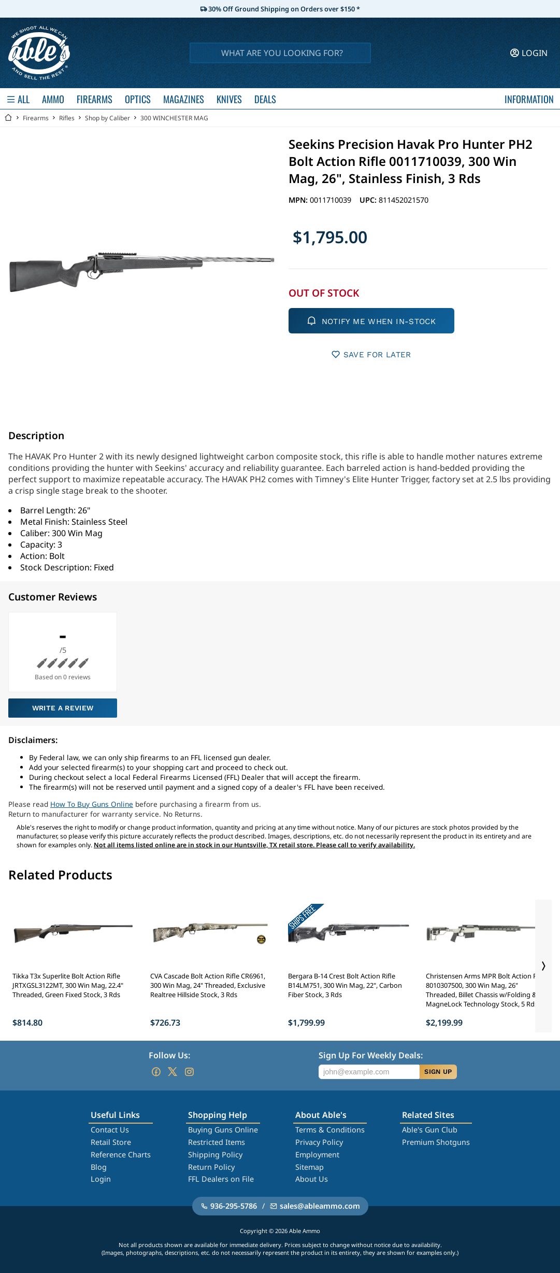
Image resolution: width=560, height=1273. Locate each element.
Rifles (67, 118)
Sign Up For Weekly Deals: (371, 1055)
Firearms (36, 118)
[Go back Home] (8, 118)
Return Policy (211, 1167)
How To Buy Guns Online (91, 804)
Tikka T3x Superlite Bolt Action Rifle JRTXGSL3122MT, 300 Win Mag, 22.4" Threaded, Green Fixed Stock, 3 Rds (67, 985)
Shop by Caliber (107, 118)
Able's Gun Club (429, 1130)
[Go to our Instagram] (189, 1072)
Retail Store (111, 1142)
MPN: (299, 200)
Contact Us (110, 1130)
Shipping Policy (215, 1154)
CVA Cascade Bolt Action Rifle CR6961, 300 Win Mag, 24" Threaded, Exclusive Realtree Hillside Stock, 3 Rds (207, 985)
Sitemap (309, 1167)
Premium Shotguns (436, 1142)
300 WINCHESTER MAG (174, 118)
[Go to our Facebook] (156, 1072)
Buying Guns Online (223, 1130)
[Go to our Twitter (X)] (172, 1072)
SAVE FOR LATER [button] (371, 354)
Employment (317, 1154)
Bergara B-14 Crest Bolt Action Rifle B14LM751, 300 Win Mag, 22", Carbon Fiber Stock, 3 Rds (345, 985)
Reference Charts (121, 1154)
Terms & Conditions (330, 1130)
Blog (99, 1167)
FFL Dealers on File (221, 1179)
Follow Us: (169, 1055)
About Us (311, 1179)
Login (101, 1179)
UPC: (369, 200)
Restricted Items (216, 1142)
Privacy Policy (319, 1142)
